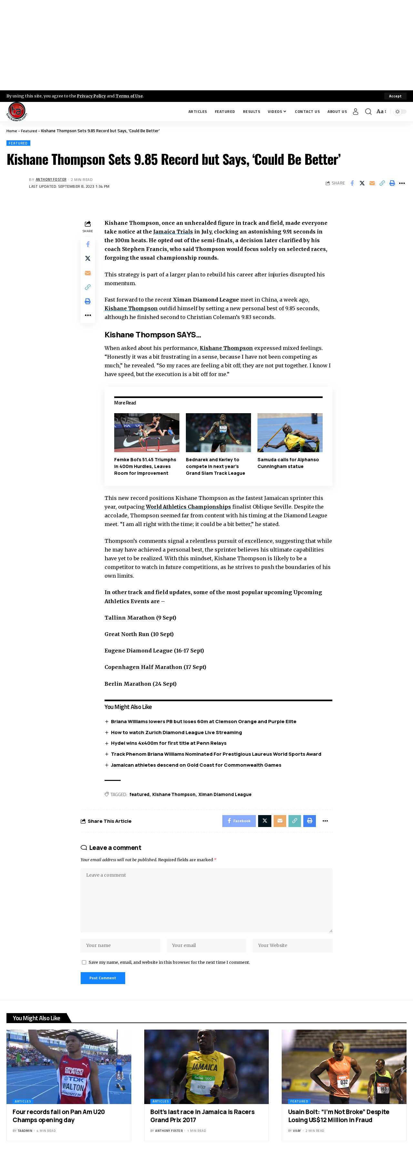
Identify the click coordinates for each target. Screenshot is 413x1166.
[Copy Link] (382, 183)
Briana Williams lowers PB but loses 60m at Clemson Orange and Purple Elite (205, 721)
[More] (402, 183)
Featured (29, 130)
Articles (23, 1110)
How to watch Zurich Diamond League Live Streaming (178, 732)
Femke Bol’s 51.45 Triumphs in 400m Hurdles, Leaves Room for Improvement (146, 466)
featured (141, 795)
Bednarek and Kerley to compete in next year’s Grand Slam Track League (216, 466)
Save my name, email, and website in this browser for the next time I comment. (169, 969)
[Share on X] (362, 183)
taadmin (25, 1139)
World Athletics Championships (191, 507)
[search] (368, 111)
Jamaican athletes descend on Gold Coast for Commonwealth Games (198, 765)
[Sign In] (355, 111)
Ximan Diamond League (229, 795)
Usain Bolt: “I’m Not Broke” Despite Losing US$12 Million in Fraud (338, 1124)
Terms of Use (131, 95)
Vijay (297, 1139)
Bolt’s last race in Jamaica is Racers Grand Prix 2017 (202, 1124)
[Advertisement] (206, 45)
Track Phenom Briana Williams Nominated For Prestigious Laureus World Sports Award (218, 754)
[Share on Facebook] (352, 183)
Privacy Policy (92, 95)
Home (11, 130)
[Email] (372, 183)
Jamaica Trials (175, 232)
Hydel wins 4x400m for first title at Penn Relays (170, 743)
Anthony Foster (53, 180)
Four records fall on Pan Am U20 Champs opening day (59, 1124)
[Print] (392, 183)
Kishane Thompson (228, 348)
